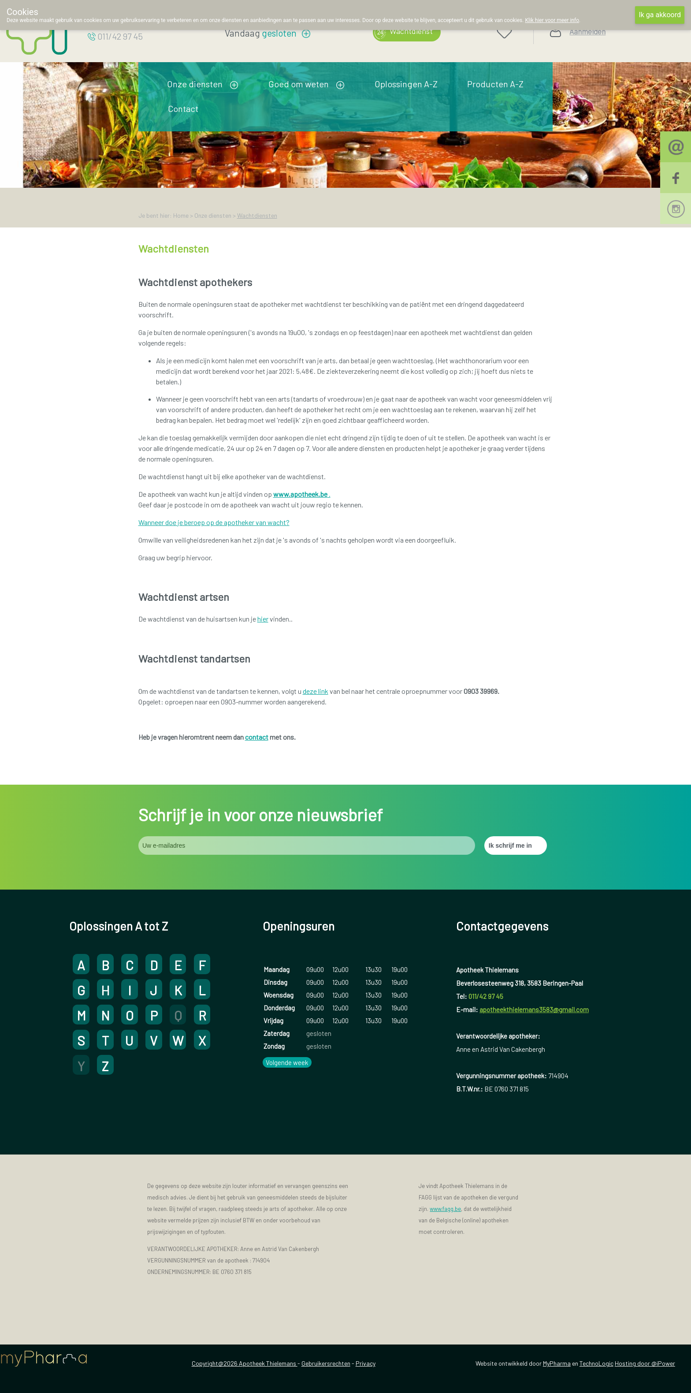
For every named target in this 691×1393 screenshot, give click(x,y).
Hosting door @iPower (645, 1363)
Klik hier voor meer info (552, 20)
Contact (183, 108)
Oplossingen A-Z (406, 83)
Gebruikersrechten (325, 1363)
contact (256, 737)
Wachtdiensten (257, 215)
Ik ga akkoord (660, 15)
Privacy (365, 1363)
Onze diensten (195, 83)
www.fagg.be (445, 1208)
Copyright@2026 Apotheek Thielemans (244, 1363)
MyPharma (557, 1363)
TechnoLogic (596, 1363)
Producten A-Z (495, 83)
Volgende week (287, 1062)
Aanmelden (587, 31)
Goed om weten (298, 83)
